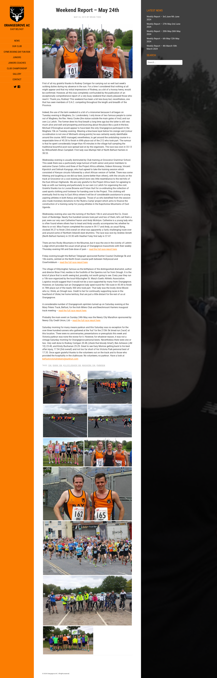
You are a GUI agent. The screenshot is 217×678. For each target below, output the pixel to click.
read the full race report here (103, 249)
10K (50, 365)
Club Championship (17, 68)
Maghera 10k (88, 365)
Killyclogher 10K (72, 365)
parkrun (101, 365)
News (17, 40)
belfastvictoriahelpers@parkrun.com (60, 359)
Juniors (17, 57)
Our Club (17, 46)
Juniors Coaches (17, 63)
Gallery (17, 74)
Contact (17, 79)
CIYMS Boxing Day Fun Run (17, 52)
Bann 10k (57, 365)
